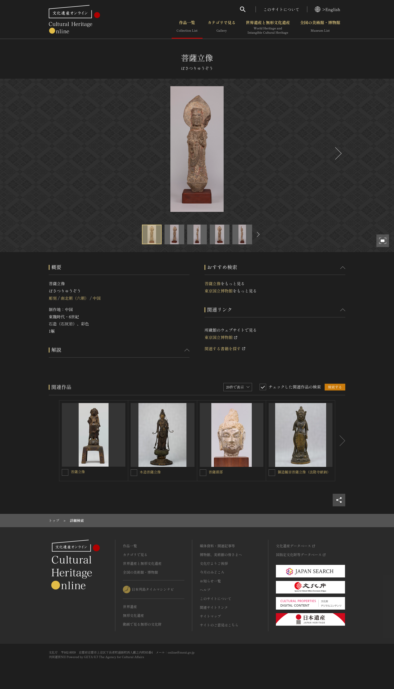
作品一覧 (187, 27)
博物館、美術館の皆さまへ (221, 554)
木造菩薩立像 (150, 471)
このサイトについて (281, 9)
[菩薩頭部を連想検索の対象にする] (203, 472)
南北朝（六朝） (75, 298)
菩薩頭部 (216, 471)
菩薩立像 (213, 283)
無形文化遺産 (133, 615)
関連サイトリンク (214, 607)
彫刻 (53, 298)
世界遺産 (130, 606)
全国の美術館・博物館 (320, 27)
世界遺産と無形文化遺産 (268, 27)
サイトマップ (210, 616)
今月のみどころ (212, 572)
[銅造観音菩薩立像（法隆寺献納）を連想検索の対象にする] (272, 472)
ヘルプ (205, 589)
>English (327, 9)
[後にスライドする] (337, 153)
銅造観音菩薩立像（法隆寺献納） (304, 471)
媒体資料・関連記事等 (217, 545)
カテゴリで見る (222, 27)
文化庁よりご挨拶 (214, 563)
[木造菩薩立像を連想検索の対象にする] (134, 472)
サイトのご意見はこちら (219, 624)
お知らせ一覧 (210, 580)
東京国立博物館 (219, 291)
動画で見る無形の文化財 (142, 624)
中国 (97, 298)
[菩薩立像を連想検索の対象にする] (65, 472)
